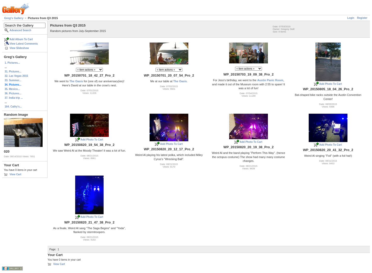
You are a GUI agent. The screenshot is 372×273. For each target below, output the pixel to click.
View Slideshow (19, 48)
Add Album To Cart (21, 39)
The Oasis (76, 81)
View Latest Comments (24, 43)
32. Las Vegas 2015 (16, 76)
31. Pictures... (13, 71)
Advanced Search (20, 30)
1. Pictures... (12, 62)
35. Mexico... (12, 89)
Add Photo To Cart (330, 83)
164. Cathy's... (13, 106)
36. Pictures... (13, 93)
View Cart (15, 174)
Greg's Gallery (14, 18)
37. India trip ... (14, 97)
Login (350, 17)
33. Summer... (13, 80)
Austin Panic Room (270, 80)
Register (362, 17)
